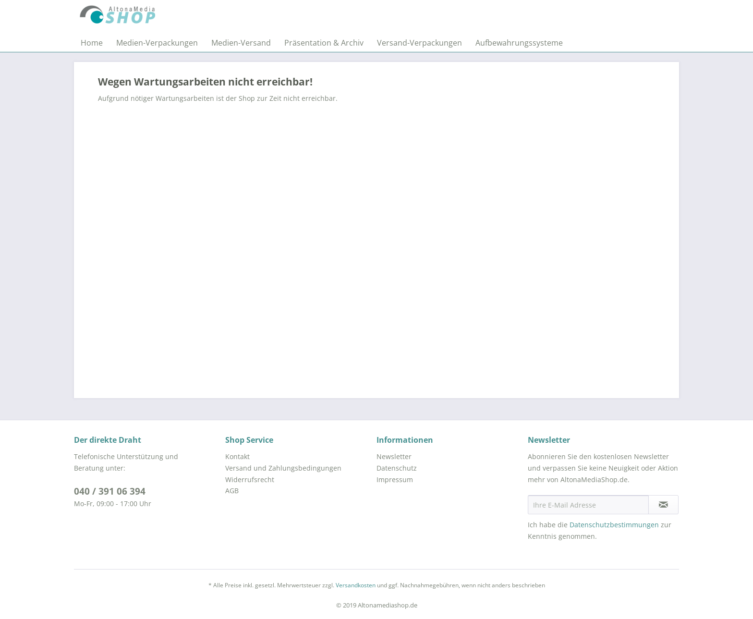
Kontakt (237, 456)
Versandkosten (356, 585)
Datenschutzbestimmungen (614, 524)
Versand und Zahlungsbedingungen (283, 468)
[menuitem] (91, 43)
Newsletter (394, 456)
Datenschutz (396, 468)
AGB (232, 490)
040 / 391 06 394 (110, 491)
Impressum (394, 479)
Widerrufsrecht (249, 479)
